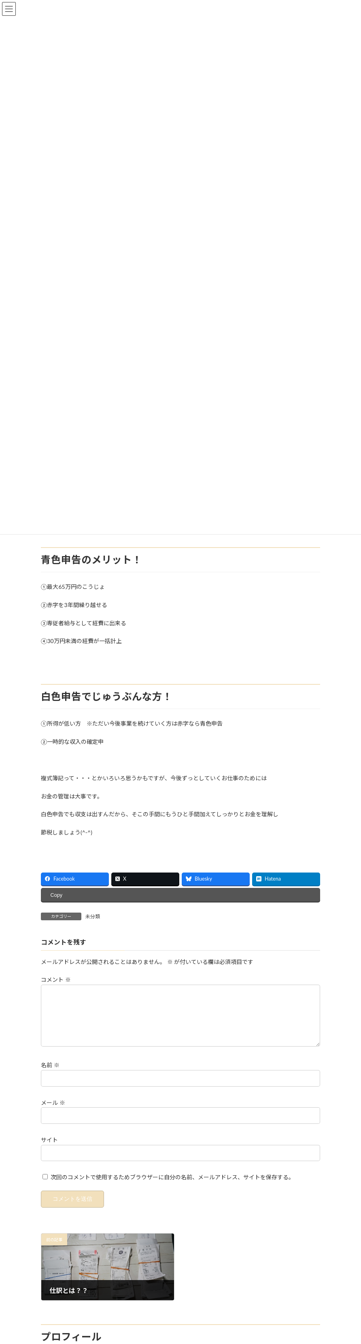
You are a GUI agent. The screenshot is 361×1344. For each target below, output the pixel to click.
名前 (50, 1074)
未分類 (92, 916)
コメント (56, 979)
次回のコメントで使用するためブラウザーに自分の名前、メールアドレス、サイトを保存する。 (172, 1186)
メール (53, 1111)
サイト (49, 1149)
